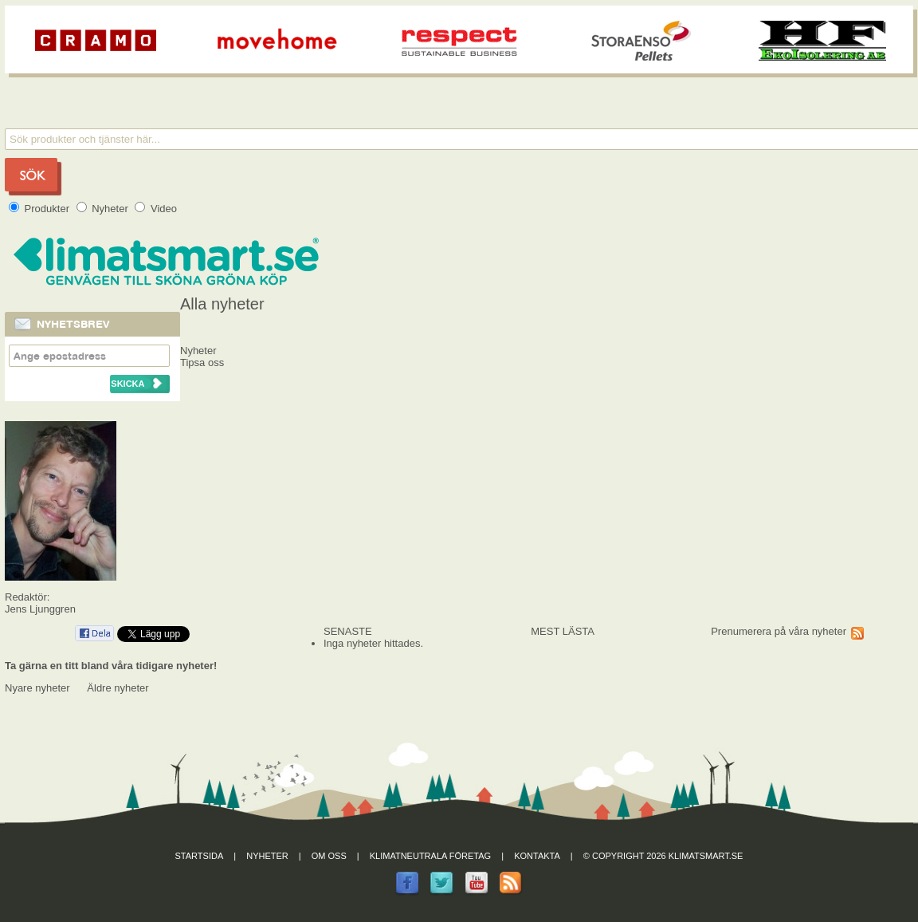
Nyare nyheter (37, 688)
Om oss (329, 856)
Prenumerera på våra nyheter (778, 631)
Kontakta (537, 856)
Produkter (41, 209)
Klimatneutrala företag (430, 856)
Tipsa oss (202, 362)
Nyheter (103, 209)
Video (156, 209)
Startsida (199, 856)
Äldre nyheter (117, 688)
